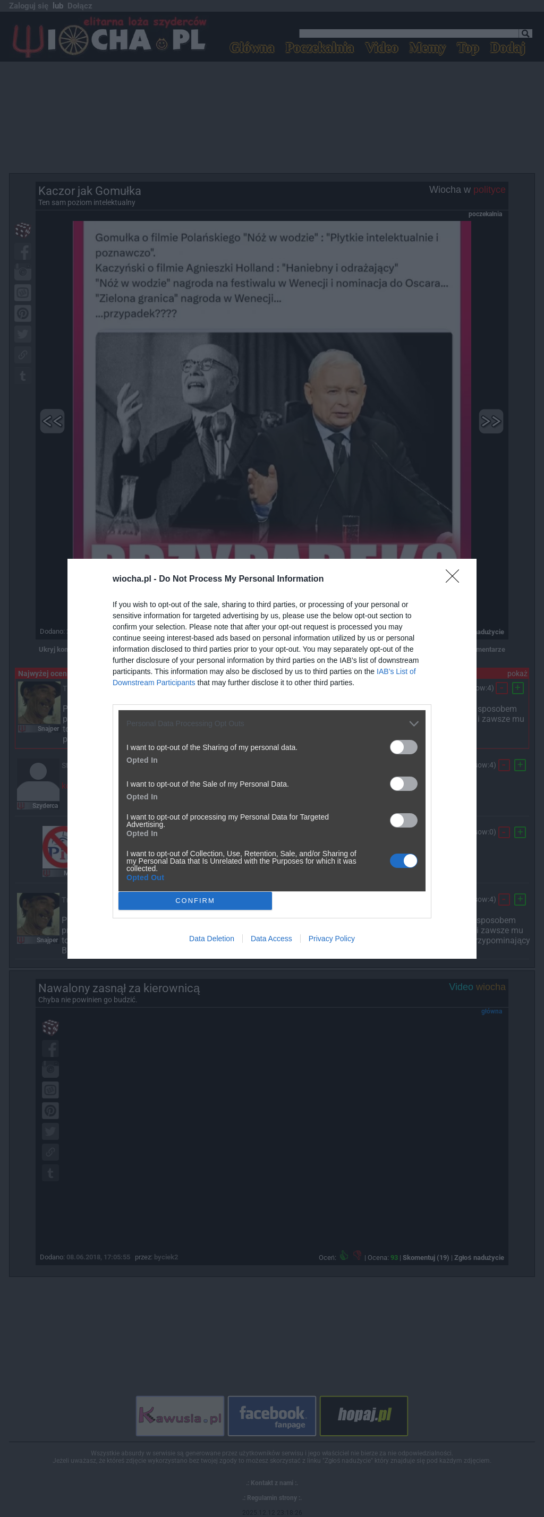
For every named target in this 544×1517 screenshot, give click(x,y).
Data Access (271, 938)
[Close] (456, 579)
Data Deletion (211, 938)
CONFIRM (195, 900)
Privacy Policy (332, 938)
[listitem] (272, 723)
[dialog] (272, 759)
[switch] (404, 747)
